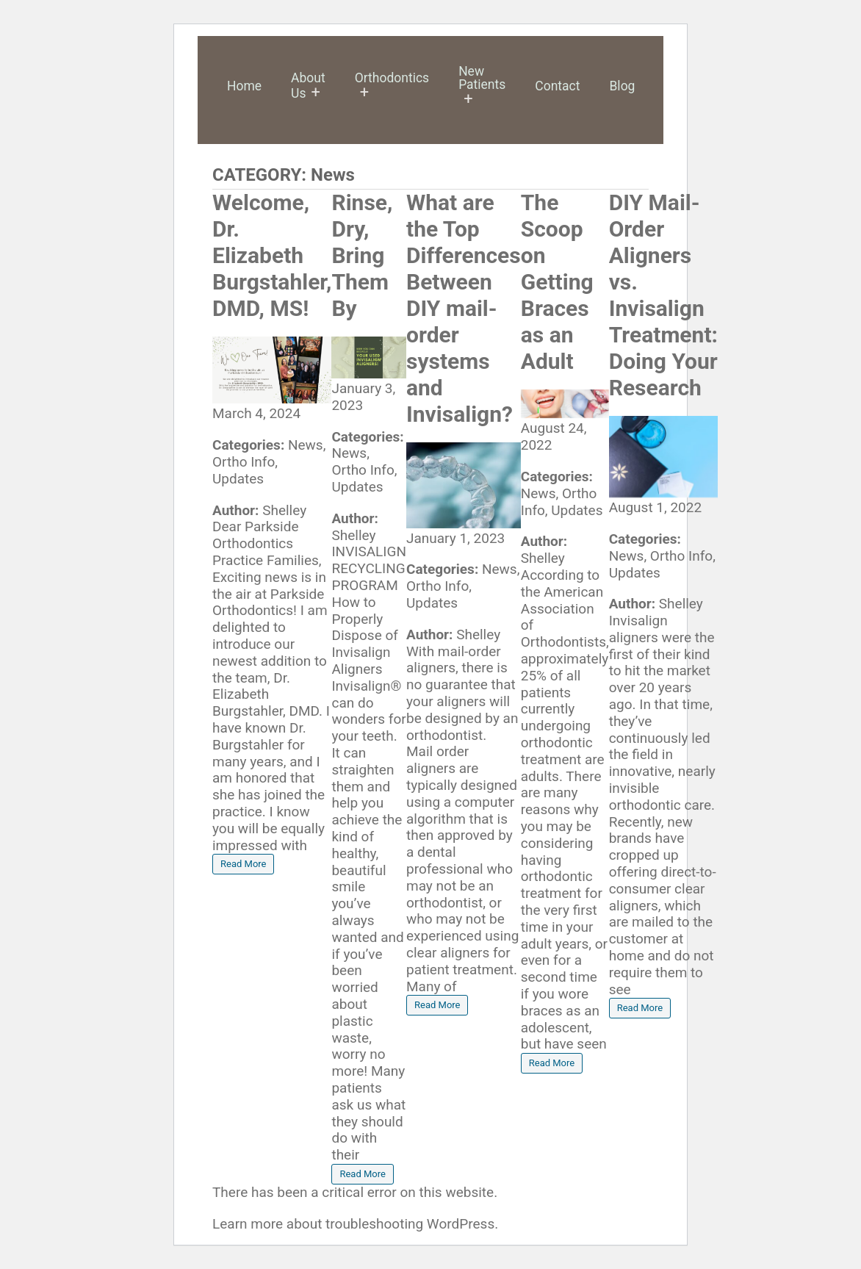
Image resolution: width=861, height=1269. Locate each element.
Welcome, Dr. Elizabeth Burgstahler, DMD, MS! (271, 255)
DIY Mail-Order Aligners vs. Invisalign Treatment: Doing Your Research (663, 295)
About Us (308, 86)
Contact (557, 86)
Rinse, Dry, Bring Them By (361, 255)
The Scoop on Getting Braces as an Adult (557, 282)
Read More (243, 863)
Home (244, 86)
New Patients (481, 78)
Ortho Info (243, 461)
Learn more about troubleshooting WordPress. (355, 1223)
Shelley (284, 510)
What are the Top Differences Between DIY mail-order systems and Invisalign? (463, 308)
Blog (622, 86)
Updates (238, 478)
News (305, 444)
